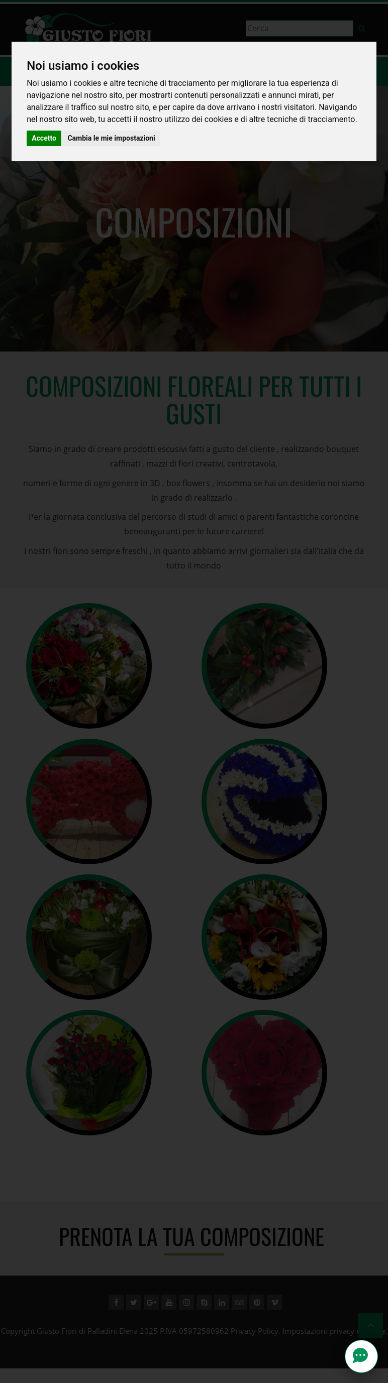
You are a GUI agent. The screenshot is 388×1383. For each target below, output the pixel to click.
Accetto (44, 138)
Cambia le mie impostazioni (111, 138)
